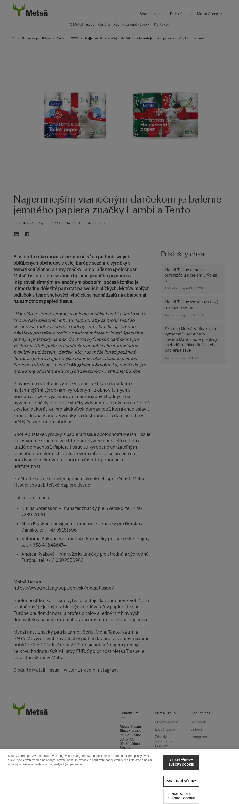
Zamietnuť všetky (181, 784)
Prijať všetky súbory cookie (181, 766)
